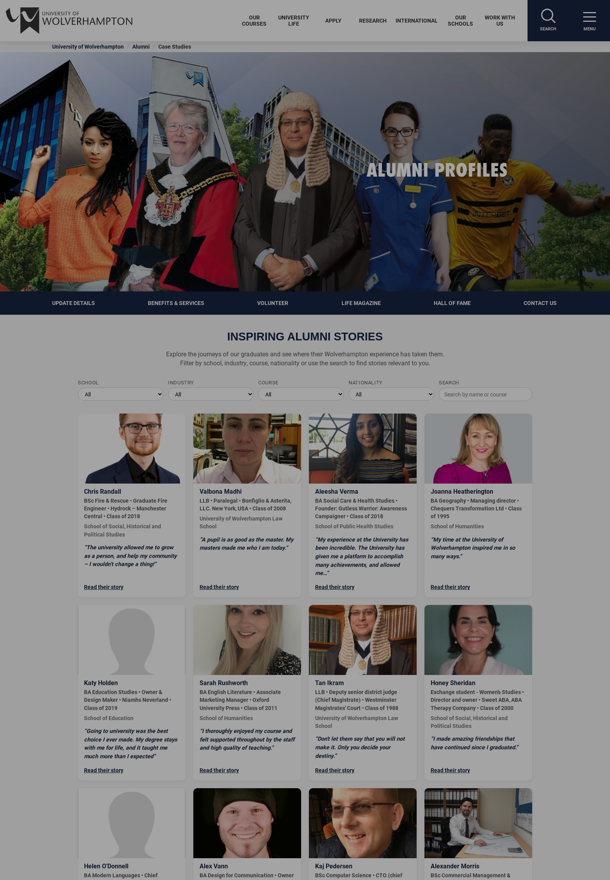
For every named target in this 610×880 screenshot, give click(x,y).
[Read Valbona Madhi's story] (247, 505)
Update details (73, 303)
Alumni (141, 46)
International (417, 20)
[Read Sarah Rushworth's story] (247, 692)
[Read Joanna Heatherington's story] (478, 505)
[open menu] (589, 20)
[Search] (548, 20)
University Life (293, 20)
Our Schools (460, 20)
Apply (333, 20)
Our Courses (254, 20)
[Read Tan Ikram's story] (363, 692)
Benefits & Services (176, 303)
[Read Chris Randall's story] (132, 505)
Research (373, 20)
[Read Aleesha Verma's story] (363, 505)
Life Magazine (361, 303)
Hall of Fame (452, 303)
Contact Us (541, 303)
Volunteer (272, 303)
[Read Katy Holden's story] (132, 692)
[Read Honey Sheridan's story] (478, 692)
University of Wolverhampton (88, 46)
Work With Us (500, 20)
